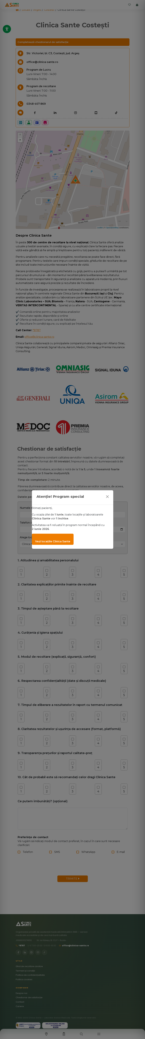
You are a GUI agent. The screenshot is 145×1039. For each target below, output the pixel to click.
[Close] (107, 496)
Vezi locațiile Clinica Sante (52, 541)
